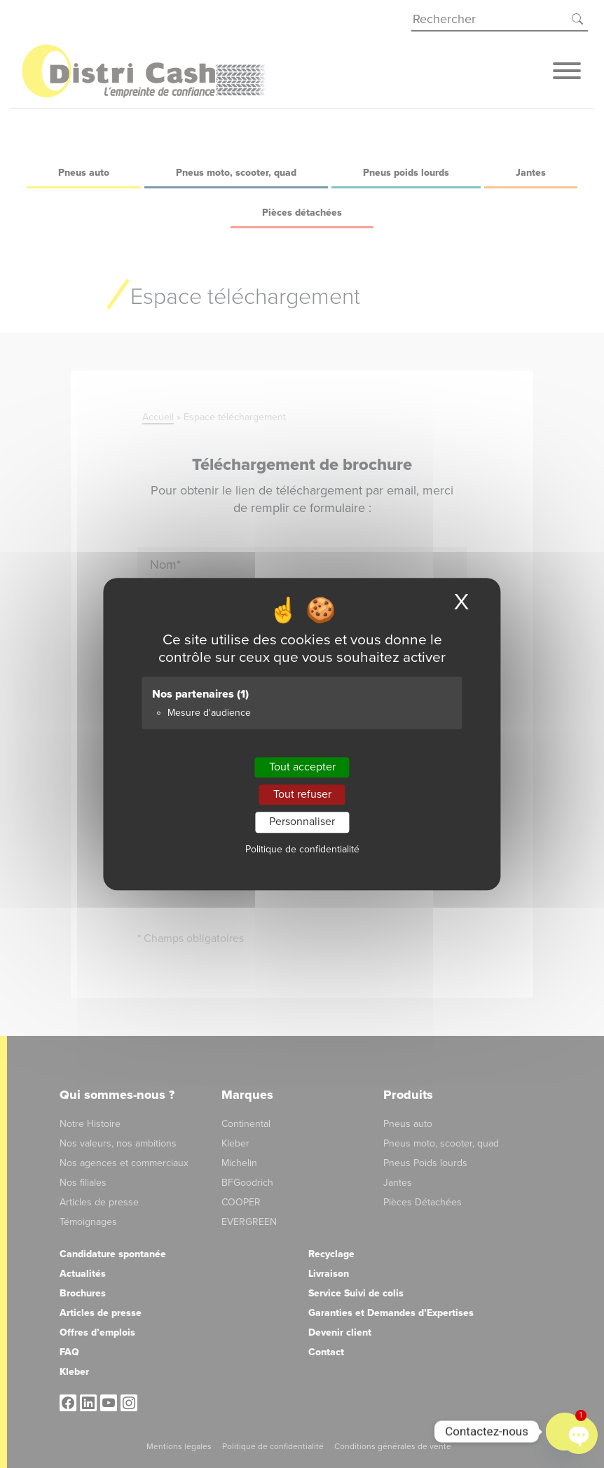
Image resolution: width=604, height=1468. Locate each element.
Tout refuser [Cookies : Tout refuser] (302, 794)
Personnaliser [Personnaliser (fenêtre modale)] (302, 822)
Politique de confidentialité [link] (302, 849)
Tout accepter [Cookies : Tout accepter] (302, 767)
